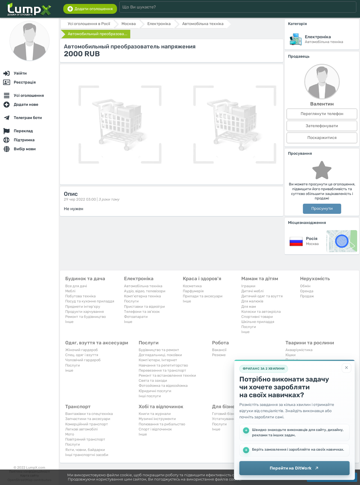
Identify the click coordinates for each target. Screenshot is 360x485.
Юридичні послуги (155, 391)
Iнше (69, 322)
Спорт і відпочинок (155, 429)
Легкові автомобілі (81, 429)
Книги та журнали (155, 414)
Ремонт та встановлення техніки (167, 375)
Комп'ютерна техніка (142, 296)
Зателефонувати (322, 126)
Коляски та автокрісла (261, 311)
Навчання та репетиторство (163, 365)
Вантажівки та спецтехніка (89, 414)
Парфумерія (193, 291)
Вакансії (219, 350)
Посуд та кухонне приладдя (89, 301)
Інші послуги (150, 396)
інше (69, 370)
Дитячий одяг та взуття (262, 296)
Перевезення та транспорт (162, 370)
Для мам (248, 306)
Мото (69, 434)
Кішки (290, 355)
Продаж (307, 296)
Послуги (131, 301)
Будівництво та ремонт (159, 350)
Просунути (322, 208)
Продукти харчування (84, 311)
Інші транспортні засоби (86, 455)
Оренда (306, 291)
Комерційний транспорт (86, 424)
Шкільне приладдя (257, 322)
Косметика (192, 286)
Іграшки (248, 286)
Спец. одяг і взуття (81, 355)
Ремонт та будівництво (85, 317)
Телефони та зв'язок (142, 311)
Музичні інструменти (157, 419)
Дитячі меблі (252, 291)
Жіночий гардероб (81, 350)
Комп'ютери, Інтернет (158, 360)
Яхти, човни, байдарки (85, 450)
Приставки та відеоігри (144, 306)
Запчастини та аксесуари (87, 419)
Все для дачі (76, 286)
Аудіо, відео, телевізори (144, 291)
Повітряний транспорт (85, 439)
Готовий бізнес (225, 414)
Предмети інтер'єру (82, 306)
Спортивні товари (257, 317)
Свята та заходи (153, 380)
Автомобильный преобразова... (97, 34)
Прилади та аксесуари (202, 296)
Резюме (219, 355)
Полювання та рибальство (162, 424)
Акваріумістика (298, 350)
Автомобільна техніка (143, 286)
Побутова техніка (80, 296)
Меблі (70, 291)
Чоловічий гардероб (83, 360)
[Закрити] (346, 368)
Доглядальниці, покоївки (160, 355)
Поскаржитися (322, 137)
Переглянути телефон (322, 113)
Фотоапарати (136, 317)
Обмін (305, 286)
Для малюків (252, 301)
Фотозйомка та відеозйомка (163, 385)
